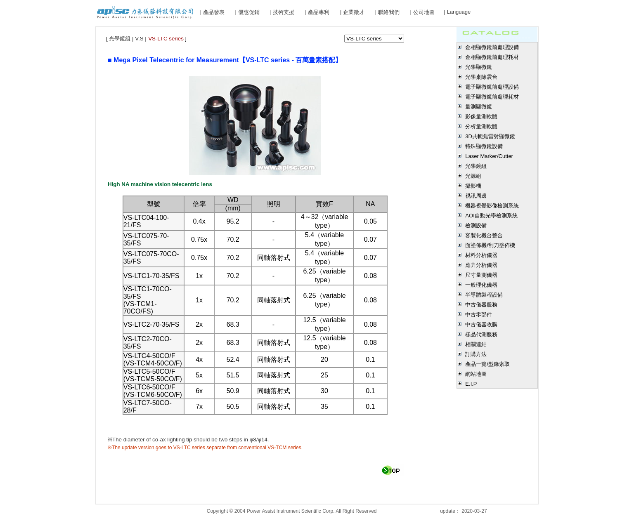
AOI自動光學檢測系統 (491, 215)
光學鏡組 (476, 166)
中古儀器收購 (481, 324)
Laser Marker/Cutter (489, 156)
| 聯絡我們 (387, 12)
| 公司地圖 (422, 12)
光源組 (473, 176)
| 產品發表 (212, 12)
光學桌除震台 (481, 77)
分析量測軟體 (481, 126)
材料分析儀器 (481, 255)
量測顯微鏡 (478, 107)
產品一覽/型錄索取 (487, 364)
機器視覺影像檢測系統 (492, 206)
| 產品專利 (317, 12)
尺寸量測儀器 (481, 275)
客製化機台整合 (484, 235)
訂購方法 (476, 354)
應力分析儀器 (481, 265)
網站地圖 (476, 374)
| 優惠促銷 (247, 12)
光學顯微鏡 (478, 67)
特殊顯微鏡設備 (484, 146)
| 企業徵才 (352, 12)
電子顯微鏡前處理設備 (492, 87)
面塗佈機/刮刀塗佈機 (490, 245)
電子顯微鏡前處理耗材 (492, 97)
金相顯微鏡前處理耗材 (492, 57)
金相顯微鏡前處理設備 (492, 47)
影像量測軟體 (481, 116)
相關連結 (476, 344)
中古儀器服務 (481, 305)
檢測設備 (476, 225)
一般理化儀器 (481, 285)
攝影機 (473, 186)
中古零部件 (478, 314)
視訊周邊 (476, 196)
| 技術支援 (282, 12)
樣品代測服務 (481, 334)
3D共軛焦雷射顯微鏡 (490, 136)
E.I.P (471, 384)
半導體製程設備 (484, 295)
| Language (457, 12)
